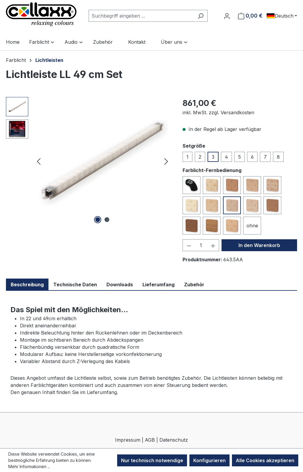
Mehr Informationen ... (29, 466)
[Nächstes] (166, 161)
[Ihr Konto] (227, 16)
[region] (88, 161)
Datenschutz (173, 440)
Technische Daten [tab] (75, 284)
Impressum (127, 440)
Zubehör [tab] (194, 284)
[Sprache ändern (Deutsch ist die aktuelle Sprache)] (281, 16)
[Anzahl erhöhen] (213, 245)
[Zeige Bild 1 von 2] (97, 219)
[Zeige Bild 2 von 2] (107, 219)
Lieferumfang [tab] (158, 284)
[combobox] (141, 16)
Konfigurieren (209, 460)
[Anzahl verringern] (189, 245)
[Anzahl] (201, 245)
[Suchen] (201, 16)
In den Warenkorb (259, 245)
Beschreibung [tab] (27, 284)
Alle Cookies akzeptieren (265, 460)
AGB (150, 440)
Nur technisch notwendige (152, 460)
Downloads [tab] (119, 284)
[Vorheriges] (38, 161)
